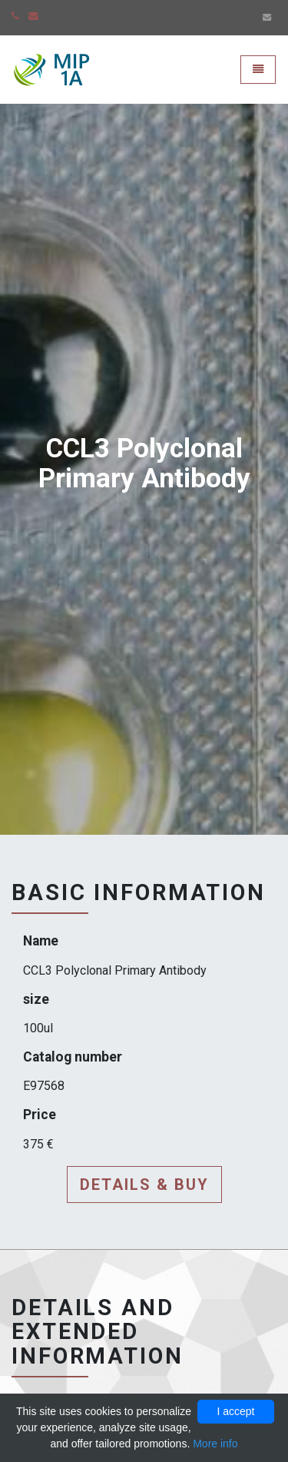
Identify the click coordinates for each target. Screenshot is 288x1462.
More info (215, 1443)
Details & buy (144, 1184)
